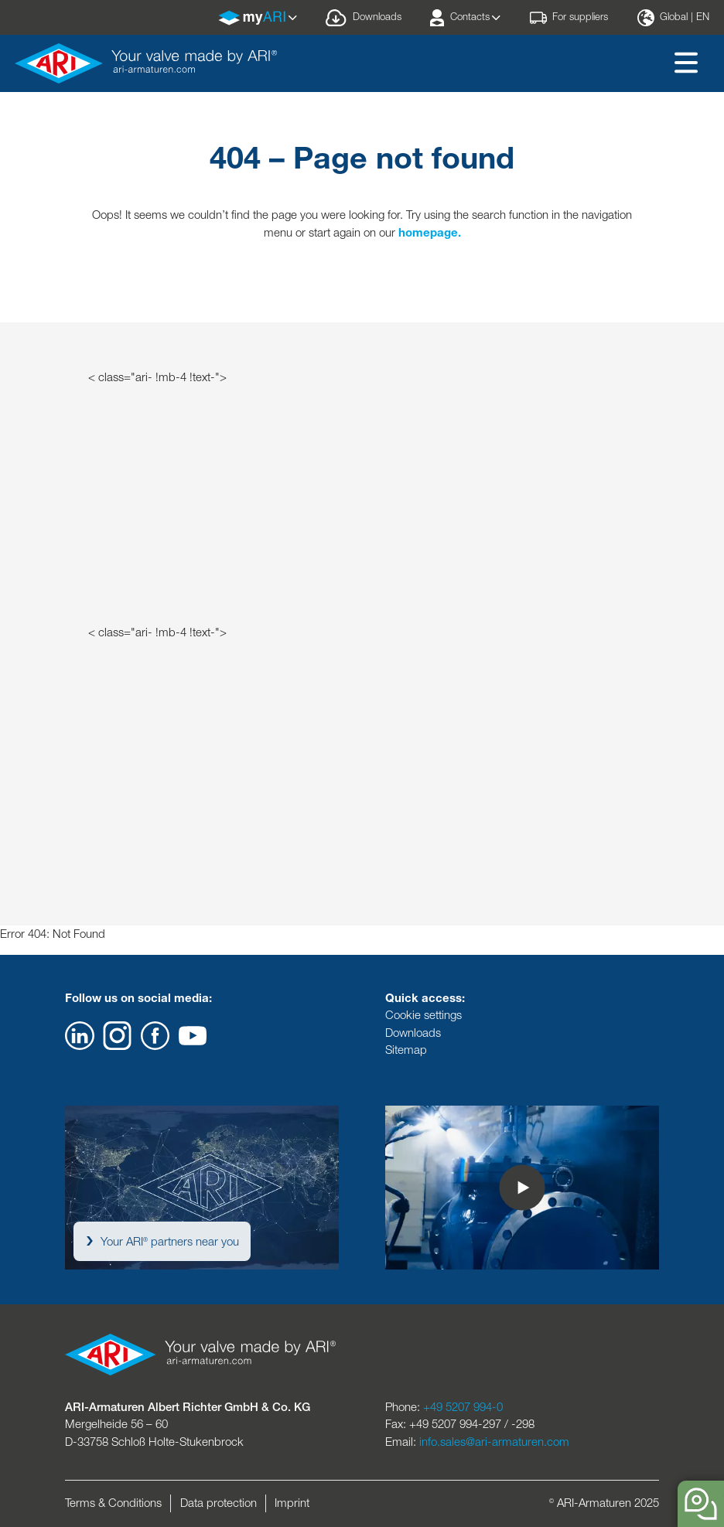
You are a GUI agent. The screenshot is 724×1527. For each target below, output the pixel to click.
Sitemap (406, 1049)
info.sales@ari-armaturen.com (494, 1441)
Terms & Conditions (113, 1502)
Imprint (292, 1502)
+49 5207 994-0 (463, 1407)
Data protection (218, 1502)
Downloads (413, 1032)
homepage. (429, 232)
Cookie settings (423, 1015)
